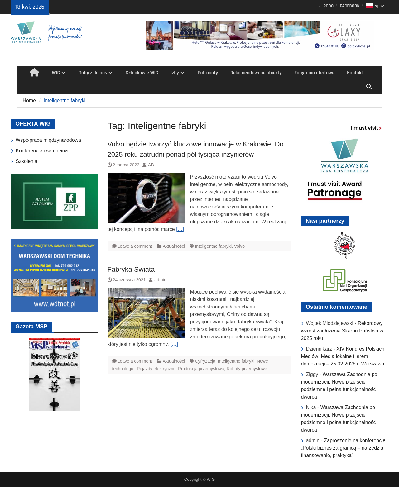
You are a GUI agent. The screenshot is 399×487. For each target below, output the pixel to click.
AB (151, 164)
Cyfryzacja (205, 361)
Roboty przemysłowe (247, 368)
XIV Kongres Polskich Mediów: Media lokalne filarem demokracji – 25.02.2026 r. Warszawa (342, 356)
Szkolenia (26, 161)
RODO (328, 6)
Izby (175, 72)
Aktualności (174, 246)
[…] (180, 229)
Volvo (239, 246)
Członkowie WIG (142, 72)
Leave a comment (135, 246)
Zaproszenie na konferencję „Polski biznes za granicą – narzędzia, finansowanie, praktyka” (343, 448)
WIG (56, 72)
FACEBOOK (349, 6)
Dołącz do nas (93, 72)
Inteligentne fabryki (213, 246)
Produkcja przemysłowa (201, 368)
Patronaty (208, 72)
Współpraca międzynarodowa (48, 140)
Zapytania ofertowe (314, 72)
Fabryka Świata (131, 269)
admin (160, 279)
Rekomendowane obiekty (256, 72)
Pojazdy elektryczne (156, 368)
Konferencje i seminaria (42, 150)
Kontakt (355, 72)
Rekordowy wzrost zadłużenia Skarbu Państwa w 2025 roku (342, 331)
